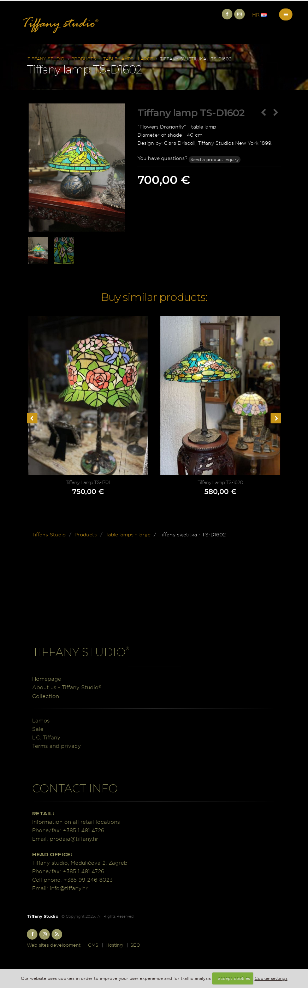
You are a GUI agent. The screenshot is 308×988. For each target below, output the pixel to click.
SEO (135, 945)
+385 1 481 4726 (84, 830)
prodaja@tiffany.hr (74, 839)
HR (259, 15)
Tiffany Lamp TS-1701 (88, 482)
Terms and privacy (56, 746)
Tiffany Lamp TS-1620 (220, 482)
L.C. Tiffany (46, 737)
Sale (37, 729)
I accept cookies (232, 978)
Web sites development (54, 945)
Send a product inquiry (214, 159)
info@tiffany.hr (69, 888)
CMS (93, 945)
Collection (45, 696)
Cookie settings (271, 978)
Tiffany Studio (46, 58)
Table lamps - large (128, 58)
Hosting (114, 945)
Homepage (46, 679)
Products (83, 58)
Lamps (40, 721)
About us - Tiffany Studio (66, 687)
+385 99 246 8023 (88, 880)
